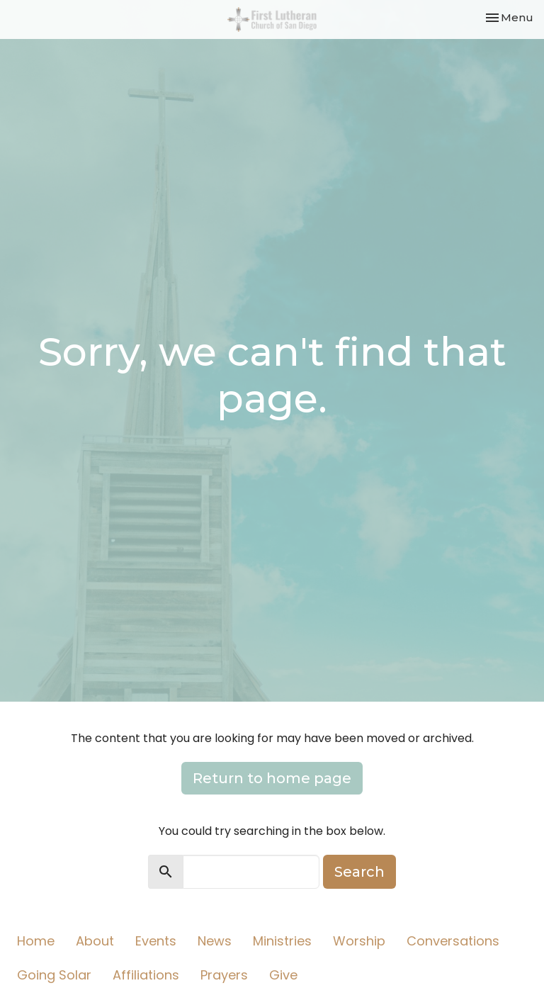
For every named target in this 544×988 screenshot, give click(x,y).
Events (155, 941)
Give (283, 975)
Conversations (453, 941)
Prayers (224, 975)
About (95, 941)
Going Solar (54, 975)
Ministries (282, 941)
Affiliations (146, 975)
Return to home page (272, 778)
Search (359, 871)
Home (36, 941)
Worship (359, 941)
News (215, 941)
